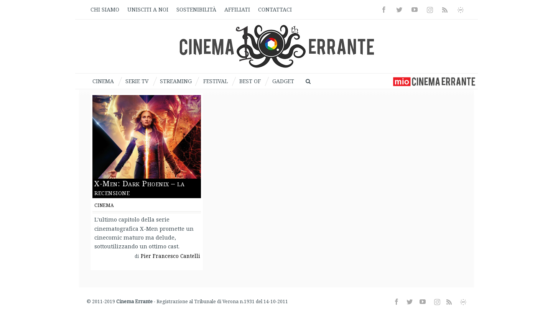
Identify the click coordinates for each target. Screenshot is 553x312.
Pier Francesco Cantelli (170, 256)
